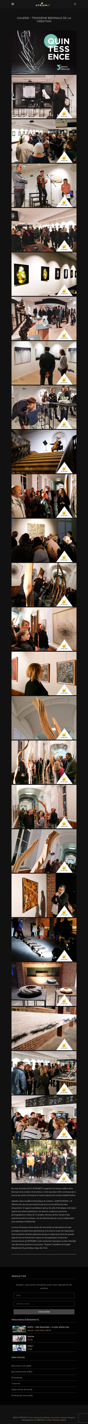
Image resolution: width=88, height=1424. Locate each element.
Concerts (16, 1383)
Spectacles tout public (22, 1366)
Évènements (17, 1377)
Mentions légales (59, 1420)
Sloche (30, 1336)
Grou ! (30, 1346)
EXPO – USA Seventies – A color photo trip (48, 1327)
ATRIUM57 (40, 1420)
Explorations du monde (22, 1389)
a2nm (49, 1420)
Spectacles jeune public (22, 1371)
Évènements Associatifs (22, 1395)
